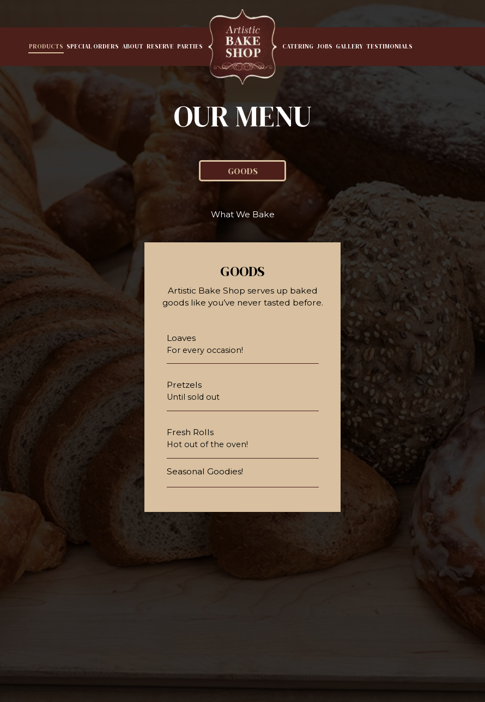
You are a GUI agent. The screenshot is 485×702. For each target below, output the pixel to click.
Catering (297, 46)
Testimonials (389, 46)
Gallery (349, 46)
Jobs (324, 46)
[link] (242, 46)
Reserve (160, 46)
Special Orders (92, 46)
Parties (190, 46)
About (132, 46)
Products (46, 46)
